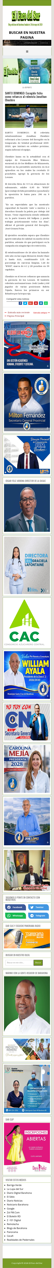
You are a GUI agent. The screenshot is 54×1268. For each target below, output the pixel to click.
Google (11, 1208)
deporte (28, 87)
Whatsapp (15, 915)
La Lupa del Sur (15, 1189)
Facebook (14, 907)
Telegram (37, 915)
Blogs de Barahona (17, 1228)
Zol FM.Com (13, 1212)
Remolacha (13, 1224)
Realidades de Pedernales (20, 1239)
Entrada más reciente (19, 312)
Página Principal (15, 316)
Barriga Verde (14, 1185)
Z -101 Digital (14, 1220)
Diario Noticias (15, 1200)
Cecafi (10, 1235)
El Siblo (11, 1196)
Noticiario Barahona (17, 1204)
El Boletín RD (14, 1216)
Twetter (37, 907)
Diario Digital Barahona (19, 1192)
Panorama (12, 1232)
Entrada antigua (40, 313)
